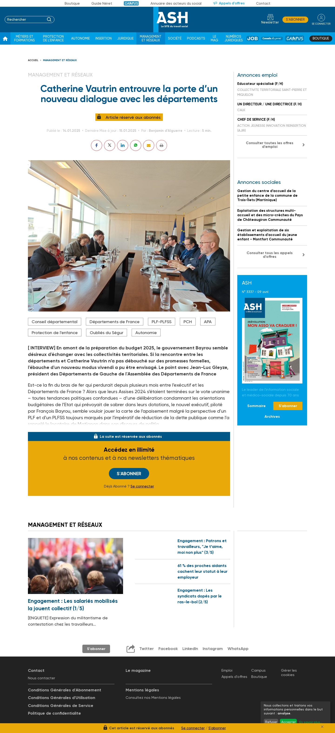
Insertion (103, 38)
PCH (188, 321)
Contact (263, 3)
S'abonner (295, 19)
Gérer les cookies (289, 672)
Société (174, 38)
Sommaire (256, 406)
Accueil (33, 60)
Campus (131, 3)
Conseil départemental (54, 321)
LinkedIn (190, 648)
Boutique (72, 3)
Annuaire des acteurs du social (176, 3)
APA (208, 321)
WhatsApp (238, 648)
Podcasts (196, 38)
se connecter (321, 23)
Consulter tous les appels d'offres (270, 255)
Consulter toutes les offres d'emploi (269, 145)
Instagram (212, 648)
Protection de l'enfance (53, 38)
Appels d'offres (232, 3)
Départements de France (115, 321)
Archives (272, 416)
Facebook (167, 648)
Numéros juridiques (233, 38)
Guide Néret (101, 3)
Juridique (125, 38)
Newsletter (270, 22)
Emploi (226, 670)
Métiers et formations (24, 38)
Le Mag (214, 38)
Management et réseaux (150, 38)
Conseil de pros (272, 38)
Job (252, 38)
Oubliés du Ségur (106, 332)
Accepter (288, 722)
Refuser (271, 722)
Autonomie (80, 38)
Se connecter (142, 486)
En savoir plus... (310, 722)
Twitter (146, 648)
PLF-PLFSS (161, 321)
